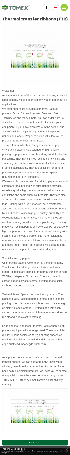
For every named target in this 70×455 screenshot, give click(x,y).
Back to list (35, 442)
